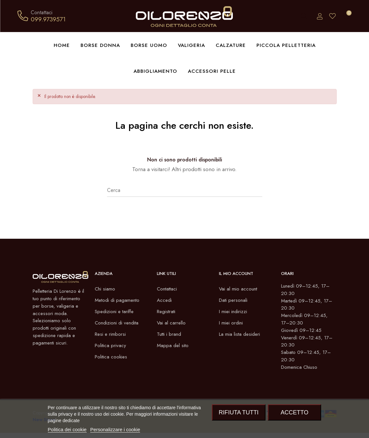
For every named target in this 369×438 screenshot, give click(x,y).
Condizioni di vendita (117, 323)
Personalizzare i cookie (115, 429)
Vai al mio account (238, 289)
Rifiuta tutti (238, 412)
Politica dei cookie (67, 429)
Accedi (164, 300)
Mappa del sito (173, 345)
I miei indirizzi (233, 311)
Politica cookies (112, 357)
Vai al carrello (171, 323)
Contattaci (168, 289)
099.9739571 (48, 19)
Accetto (295, 412)
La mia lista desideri (240, 334)
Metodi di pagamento (118, 300)
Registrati (167, 311)
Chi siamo (105, 289)
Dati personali (234, 300)
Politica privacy (111, 345)
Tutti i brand (169, 334)
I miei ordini (231, 323)
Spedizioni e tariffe (115, 311)
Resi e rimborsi (111, 334)
